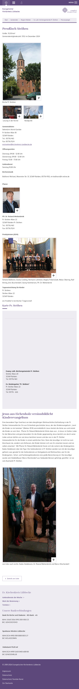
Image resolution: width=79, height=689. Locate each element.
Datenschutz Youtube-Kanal (12, 679)
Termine (5, 605)
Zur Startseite (7, 683)
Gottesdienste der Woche (12, 597)
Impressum (6, 671)
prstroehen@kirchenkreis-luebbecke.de (17, 144)
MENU (73, 2)
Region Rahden (26, 20)
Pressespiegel (65, 20)
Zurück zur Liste (13, 579)
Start (6, 20)
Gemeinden (14, 20)
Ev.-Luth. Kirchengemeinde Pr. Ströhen (46, 20)
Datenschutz (7, 675)
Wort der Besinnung (10, 601)
